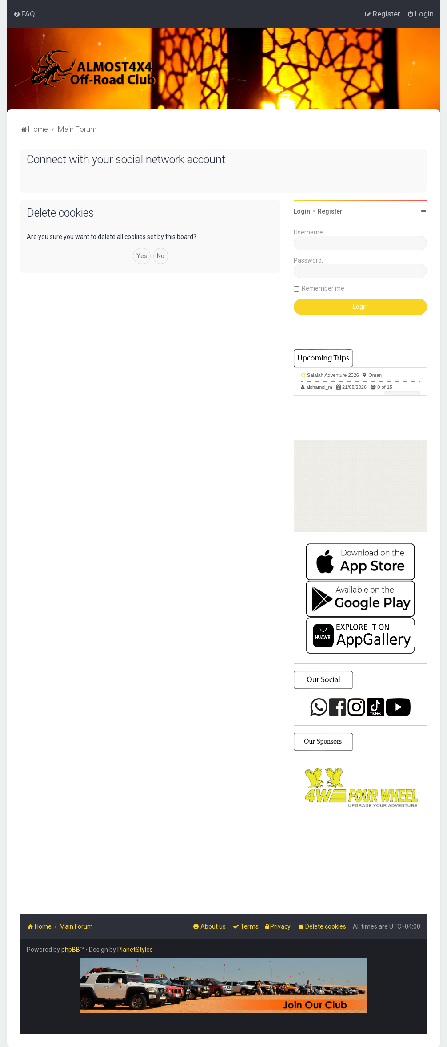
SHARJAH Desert (360, 866)
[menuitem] (24, 14)
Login (302, 211)
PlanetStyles (135, 949)
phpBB (70, 949)
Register (330, 211)
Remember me (323, 288)
